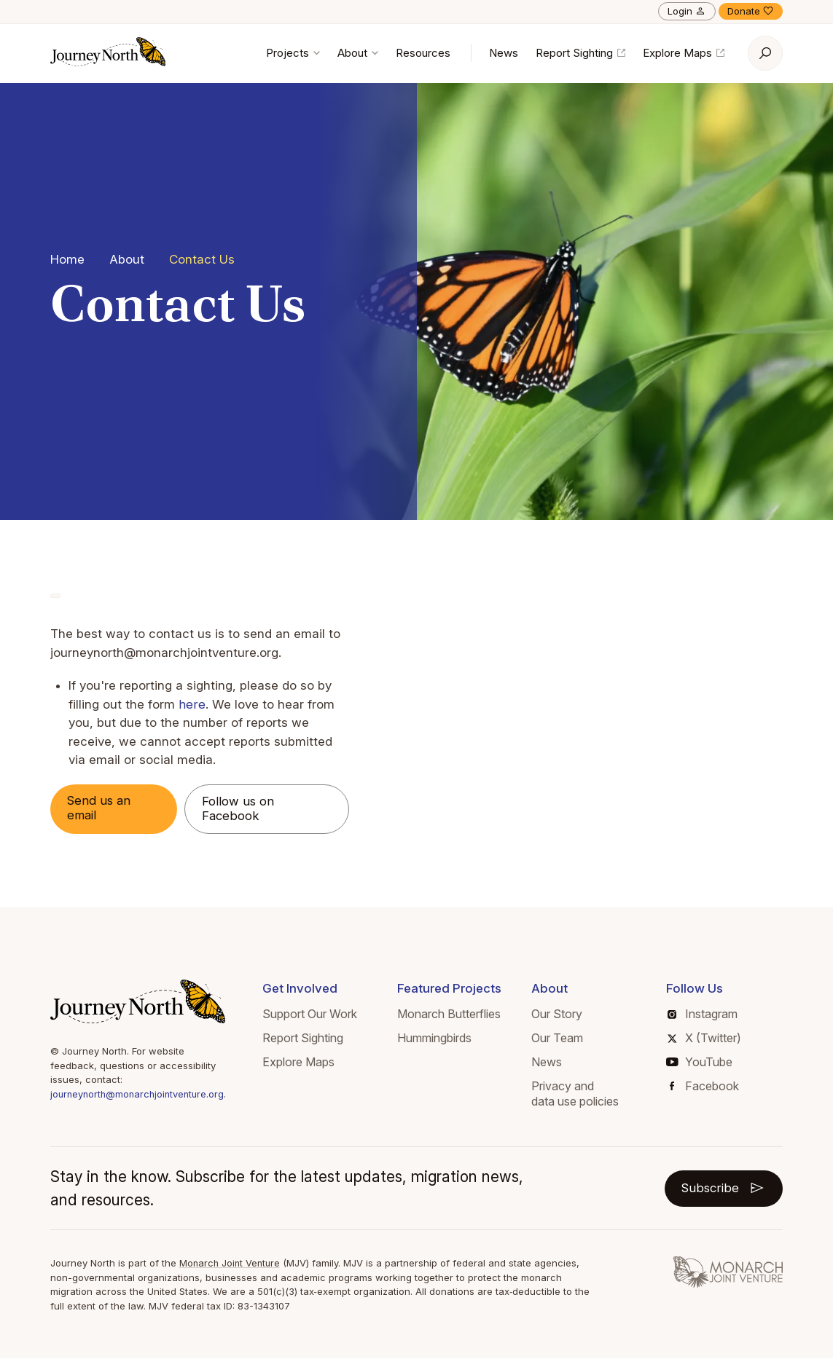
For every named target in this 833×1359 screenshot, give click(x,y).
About (357, 53)
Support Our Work (316, 1014)
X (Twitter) (706, 1038)
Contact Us (202, 259)
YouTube (701, 1062)
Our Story (560, 1014)
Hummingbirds (439, 1038)
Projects (293, 53)
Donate (750, 11)
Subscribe (722, 1188)
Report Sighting (580, 53)
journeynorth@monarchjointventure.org (140, 1094)
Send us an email (100, 808)
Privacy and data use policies (578, 1093)
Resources (423, 53)
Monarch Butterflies (453, 1014)
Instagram (705, 1014)
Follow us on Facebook (242, 809)
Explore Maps (683, 53)
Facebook (706, 1086)
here (192, 704)
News (503, 53)
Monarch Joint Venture (231, 1263)
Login (687, 11)
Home (67, 259)
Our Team (561, 1038)
